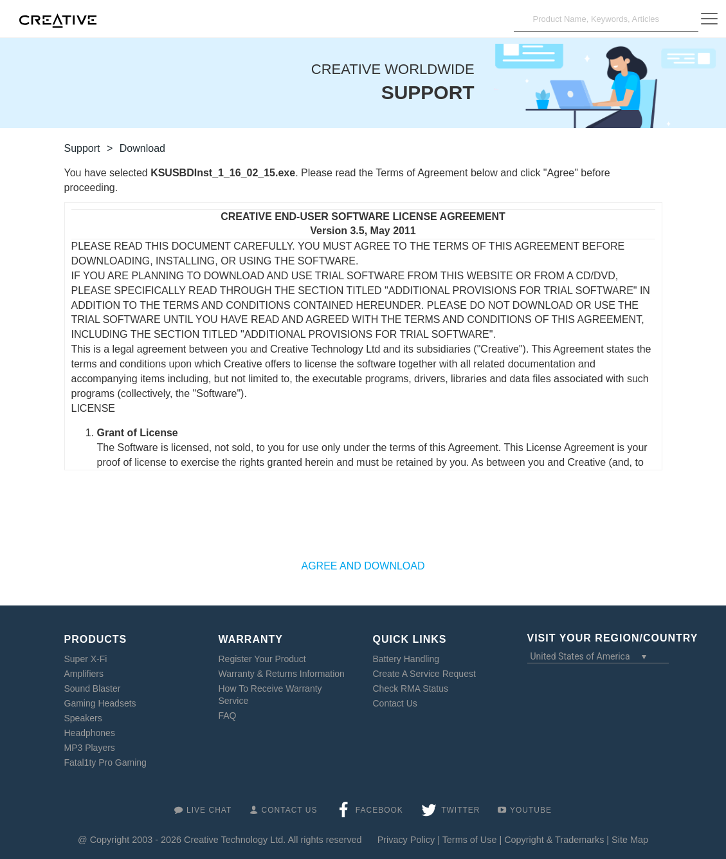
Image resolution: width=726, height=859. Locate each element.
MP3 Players (89, 748)
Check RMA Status (411, 688)
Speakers (83, 718)
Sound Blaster (92, 688)
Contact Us (395, 703)
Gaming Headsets (100, 703)
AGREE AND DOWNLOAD (362, 565)
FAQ (228, 715)
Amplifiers (84, 674)
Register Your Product (262, 659)
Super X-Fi (85, 659)
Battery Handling (406, 659)
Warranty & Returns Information (282, 674)
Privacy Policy (406, 840)
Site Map (630, 840)
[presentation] (363, 521)
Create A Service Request (424, 674)
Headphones (89, 733)
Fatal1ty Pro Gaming (105, 762)
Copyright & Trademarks (554, 840)
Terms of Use (469, 840)
